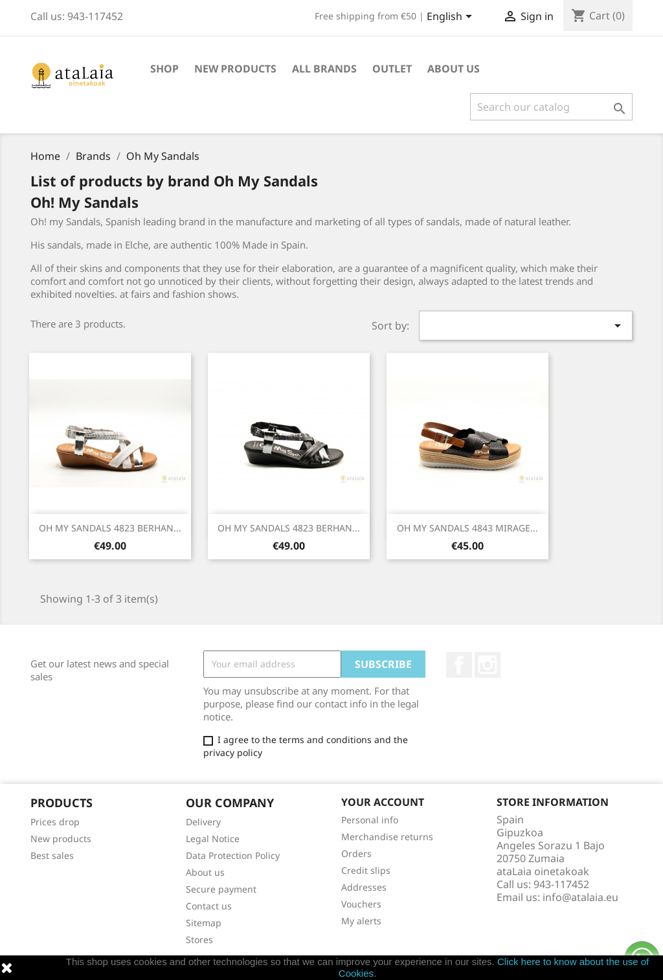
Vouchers (361, 904)
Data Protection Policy (233, 855)
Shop (164, 68)
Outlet (392, 68)
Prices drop (55, 822)
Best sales (52, 855)
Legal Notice (213, 838)
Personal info (369, 820)
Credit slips (365, 870)
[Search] (551, 106)
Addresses (364, 887)
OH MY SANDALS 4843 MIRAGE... (467, 528)
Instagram (487, 665)
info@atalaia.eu (580, 897)
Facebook (459, 665)
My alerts (361, 921)
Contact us (209, 906)
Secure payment (221, 889)
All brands (324, 68)
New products (60, 838)
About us (453, 68)
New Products (235, 68)
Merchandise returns (387, 836)
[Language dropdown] (452, 17)
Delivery (203, 822)
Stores (199, 939)
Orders (356, 853)
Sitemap (203, 923)
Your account (382, 802)
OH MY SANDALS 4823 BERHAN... (110, 528)
